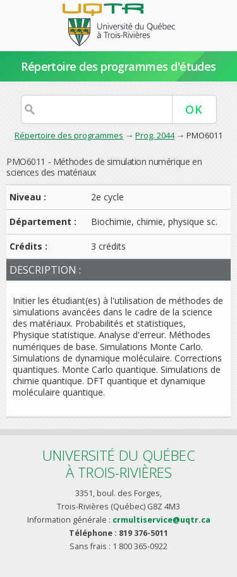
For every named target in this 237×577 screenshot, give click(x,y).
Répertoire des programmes (69, 135)
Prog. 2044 (154, 135)
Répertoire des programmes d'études (118, 66)
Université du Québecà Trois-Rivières (118, 464)
